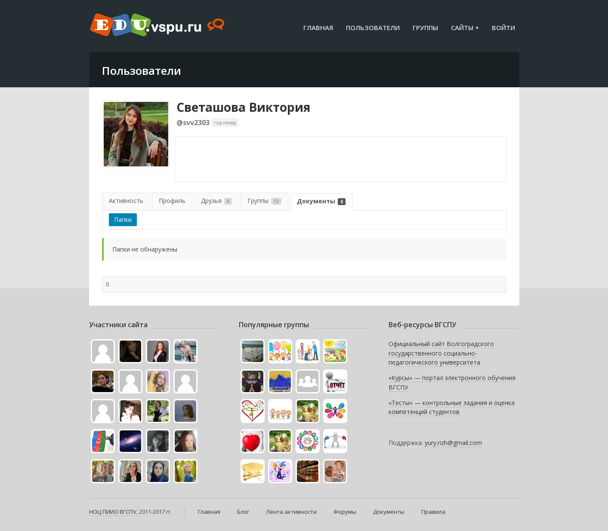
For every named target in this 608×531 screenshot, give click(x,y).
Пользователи (373, 27)
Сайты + (465, 27)
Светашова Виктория (243, 107)
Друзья (216, 200)
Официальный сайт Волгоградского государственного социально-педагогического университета (441, 353)
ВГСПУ (128, 512)
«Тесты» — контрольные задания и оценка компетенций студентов (452, 407)
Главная (318, 27)
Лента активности (291, 512)
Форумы (344, 512)
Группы (425, 27)
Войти (503, 27)
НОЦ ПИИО (103, 512)
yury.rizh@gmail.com (453, 443)
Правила (433, 512)
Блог (243, 512)
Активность (126, 200)
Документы (321, 201)
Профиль (172, 200)
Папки (123, 219)
